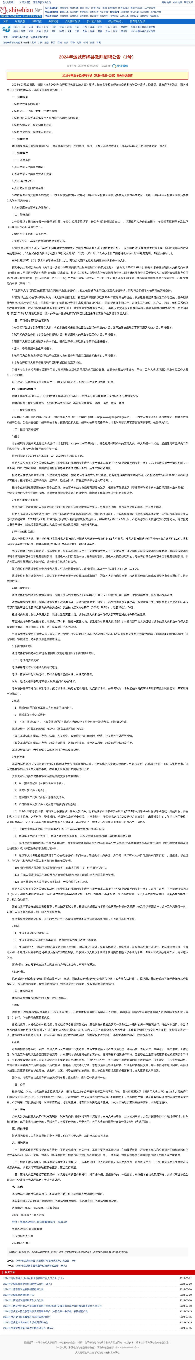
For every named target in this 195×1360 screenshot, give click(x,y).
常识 (99, 8)
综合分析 (144, 12)
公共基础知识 (51, 8)
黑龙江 (124, 31)
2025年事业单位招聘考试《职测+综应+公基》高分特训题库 (97, 75)
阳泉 (46, 42)
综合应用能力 (115, 21)
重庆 (38, 27)
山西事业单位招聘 (19, 37)
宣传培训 (104, 16)
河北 (69, 27)
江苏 (108, 27)
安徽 (31, 31)
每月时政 (74, 8)
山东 (46, 27)
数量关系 (64, 12)
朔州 (66, 42)
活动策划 (114, 16)
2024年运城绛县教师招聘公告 (18, 1295)
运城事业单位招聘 (39, 37)
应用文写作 (155, 12)
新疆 (100, 31)
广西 (84, 27)
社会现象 (64, 16)
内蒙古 (124, 27)
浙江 (115, 27)
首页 (5, 21)
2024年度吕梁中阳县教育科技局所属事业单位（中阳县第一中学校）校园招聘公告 (45, 1311)
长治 (53, 42)
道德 (104, 8)
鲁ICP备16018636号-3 (127, 1347)
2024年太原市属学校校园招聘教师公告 (23, 1289)
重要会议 (64, 8)
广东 (77, 27)
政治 (82, 8)
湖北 (100, 27)
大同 (40, 42)
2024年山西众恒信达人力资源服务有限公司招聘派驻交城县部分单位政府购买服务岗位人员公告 (52, 1306)
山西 (54, 27)
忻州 (86, 42)
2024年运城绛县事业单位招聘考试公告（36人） (28, 1283)
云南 (38, 31)
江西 (23, 31)
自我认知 (144, 16)
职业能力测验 (51, 12)
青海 (84, 31)
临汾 (92, 42)
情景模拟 (154, 16)
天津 (31, 27)
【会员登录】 (9, 2)
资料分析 (94, 12)
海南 (92, 31)
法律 (93, 8)
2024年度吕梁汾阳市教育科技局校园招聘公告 (26, 1317)
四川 (54, 31)
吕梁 (98, 42)
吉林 (108, 31)
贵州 (46, 31)
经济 (88, 8)
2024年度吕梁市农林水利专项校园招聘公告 (25, 1322)
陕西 (62, 31)
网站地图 (166, 2)
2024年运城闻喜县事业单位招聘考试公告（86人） (42, 1265)
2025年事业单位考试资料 (143, 27)
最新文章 (188, 2)
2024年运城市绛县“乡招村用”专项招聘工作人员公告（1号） (47, 1260)
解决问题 (134, 12)
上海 (23, 27)
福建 (16, 31)
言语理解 (74, 12)
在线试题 (53, 21)
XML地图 (177, 2)
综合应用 (114, 12)
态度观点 (74, 16)
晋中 (72, 42)
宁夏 (77, 31)
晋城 (60, 42)
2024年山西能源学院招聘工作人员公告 (23, 1300)
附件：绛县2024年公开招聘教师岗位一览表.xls (39, 1222)
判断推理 (84, 12)
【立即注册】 (24, 2)
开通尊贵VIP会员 (42, 2)
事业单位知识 (136, 8)
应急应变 (134, 16)
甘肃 (69, 31)
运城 (79, 42)
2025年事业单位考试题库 (143, 31)
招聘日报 (37, 21)
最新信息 (20, 21)
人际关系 (124, 16)
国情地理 (112, 8)
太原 (34, 42)
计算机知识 (123, 8)
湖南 (92, 27)
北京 (16, 27)
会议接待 (94, 16)
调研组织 (84, 16)
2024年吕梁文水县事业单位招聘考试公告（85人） (29, 1328)
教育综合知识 (137, 21)
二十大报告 (150, 8)
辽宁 (115, 31)
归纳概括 (124, 12)
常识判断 (104, 12)
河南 (62, 27)
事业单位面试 (51, 16)
